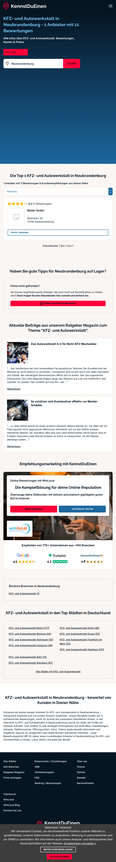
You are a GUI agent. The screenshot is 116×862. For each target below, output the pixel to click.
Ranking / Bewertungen (48, 783)
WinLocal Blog (11, 804)
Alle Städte (9, 761)
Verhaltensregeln (44, 772)
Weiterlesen (13, 388)
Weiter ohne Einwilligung (58, 849)
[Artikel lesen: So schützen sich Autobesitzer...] (17, 410)
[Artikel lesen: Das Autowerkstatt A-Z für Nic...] (17, 352)
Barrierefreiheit (85, 783)
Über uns (82, 761)
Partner (81, 772)
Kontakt (81, 777)
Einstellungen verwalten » (80, 843)
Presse (81, 766)
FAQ (37, 777)
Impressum (9, 794)
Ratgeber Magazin (13, 772)
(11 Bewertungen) (42, 203)
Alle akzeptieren (59, 856)
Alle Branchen (11, 766)
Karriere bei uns (12, 810)
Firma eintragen (12, 777)
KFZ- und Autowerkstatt (24, 593)
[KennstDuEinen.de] (24, 6)
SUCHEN (71, 63)
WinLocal (8, 799)
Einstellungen (59, 761)
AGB (37, 766)
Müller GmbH (35, 210)
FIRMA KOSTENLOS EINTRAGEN (58, 303)
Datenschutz (42, 761)
